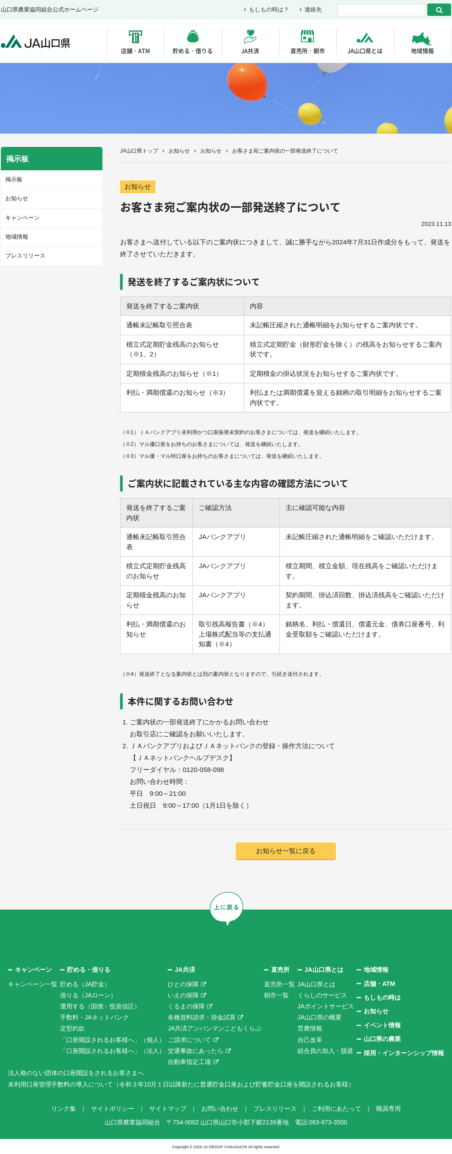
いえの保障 (183, 995)
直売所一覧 (279, 984)
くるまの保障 (186, 1006)
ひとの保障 (183, 984)
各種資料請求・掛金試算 (202, 1017)
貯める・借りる (193, 50)
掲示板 (14, 179)
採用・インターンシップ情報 (404, 1053)
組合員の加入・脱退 (325, 1050)
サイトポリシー (112, 1108)
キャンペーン (22, 217)
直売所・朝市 (307, 50)
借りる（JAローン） (88, 995)
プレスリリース (25, 255)
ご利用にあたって (336, 1108)
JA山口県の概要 (320, 1017)
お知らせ (179, 151)
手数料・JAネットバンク (94, 1017)
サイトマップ (167, 1108)
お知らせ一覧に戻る (286, 851)
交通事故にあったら (195, 1050)
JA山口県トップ (139, 151)
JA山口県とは (365, 50)
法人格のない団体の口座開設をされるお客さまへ (76, 1072)
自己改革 (310, 1039)
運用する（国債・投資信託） (100, 1006)
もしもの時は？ (269, 10)
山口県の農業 (382, 1038)
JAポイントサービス (326, 1006)
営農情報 (310, 1028)
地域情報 (422, 50)
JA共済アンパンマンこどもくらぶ (214, 1028)
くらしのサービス (322, 995)
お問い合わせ (219, 1108)
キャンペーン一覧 (32, 984)
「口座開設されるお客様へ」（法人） (112, 1050)
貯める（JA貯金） (85, 984)
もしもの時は (382, 997)
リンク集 (63, 1108)
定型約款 (72, 1028)
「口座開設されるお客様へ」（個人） (112, 1039)
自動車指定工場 (189, 1061)
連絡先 (313, 10)
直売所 (280, 969)
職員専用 (388, 1108)
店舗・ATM (135, 50)
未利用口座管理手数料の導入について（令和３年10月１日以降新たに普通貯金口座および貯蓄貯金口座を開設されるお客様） (181, 1084)
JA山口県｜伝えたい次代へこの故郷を (36, 41)
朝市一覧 (276, 995)
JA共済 (250, 50)
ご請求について (189, 1039)
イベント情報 (382, 1025)
